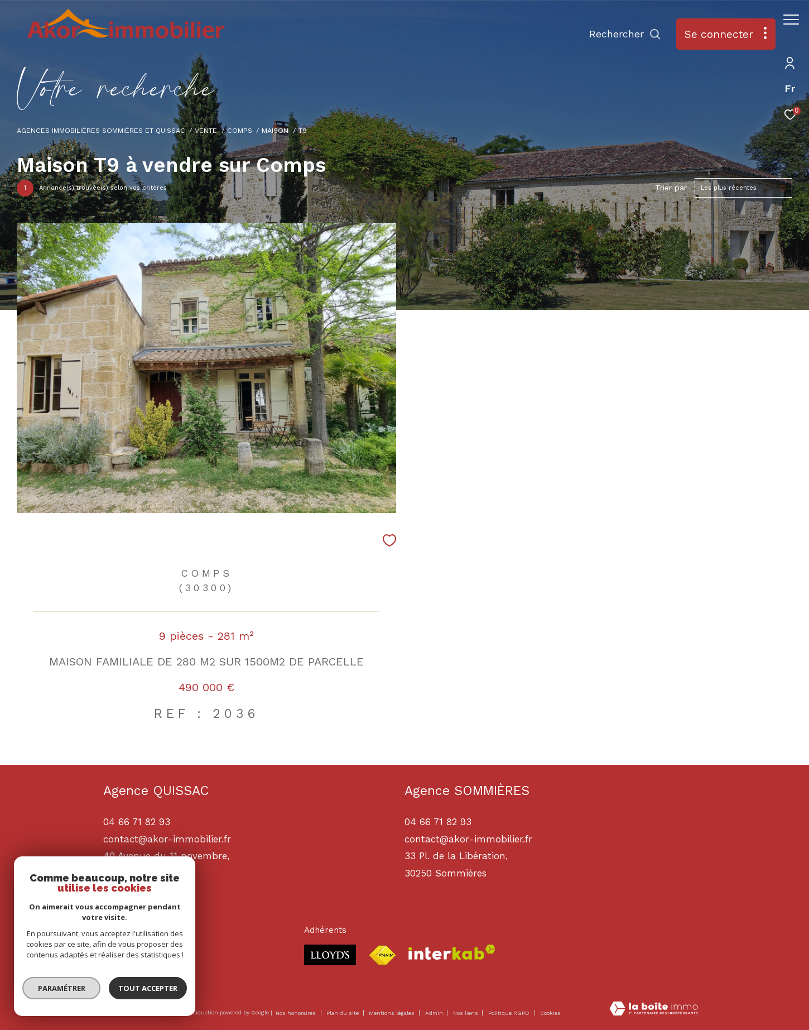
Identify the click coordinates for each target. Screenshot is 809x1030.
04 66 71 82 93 (437, 821)
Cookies (550, 1013)
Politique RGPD (508, 1013)
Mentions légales (392, 1013)
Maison (275, 130)
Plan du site (343, 1013)
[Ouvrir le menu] (791, 19)
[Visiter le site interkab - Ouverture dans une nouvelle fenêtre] (451, 952)
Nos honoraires (296, 1013)
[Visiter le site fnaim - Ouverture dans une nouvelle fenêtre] (382, 955)
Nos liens (466, 1013)
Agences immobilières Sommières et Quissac (101, 130)
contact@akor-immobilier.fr (468, 839)
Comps (239, 130)
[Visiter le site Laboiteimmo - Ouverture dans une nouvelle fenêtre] (653, 1010)
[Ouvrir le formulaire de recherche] (620, 34)
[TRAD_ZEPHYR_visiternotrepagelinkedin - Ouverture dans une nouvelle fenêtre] (176, 957)
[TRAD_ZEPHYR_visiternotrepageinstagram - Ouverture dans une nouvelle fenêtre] (145, 957)
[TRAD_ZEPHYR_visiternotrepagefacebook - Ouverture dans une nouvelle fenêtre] (114, 957)
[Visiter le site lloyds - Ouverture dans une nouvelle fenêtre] (330, 955)
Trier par (671, 187)
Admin (435, 1013)
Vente (206, 130)
